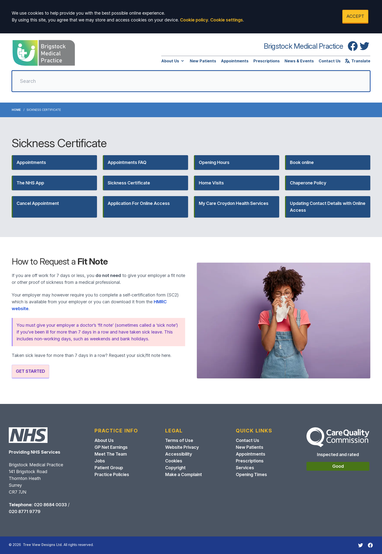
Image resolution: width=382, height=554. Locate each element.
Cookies (173, 460)
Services (245, 467)
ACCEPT (355, 16)
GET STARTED (30, 371)
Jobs (100, 460)
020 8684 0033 (50, 504)
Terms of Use (179, 440)
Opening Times (251, 474)
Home (16, 110)
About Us (173, 60)
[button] (54, 162)
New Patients (203, 60)
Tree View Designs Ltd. (43, 545)
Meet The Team (111, 454)
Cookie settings (226, 19)
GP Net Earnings (111, 447)
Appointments (234, 60)
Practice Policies (112, 474)
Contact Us (330, 60)
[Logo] (44, 53)
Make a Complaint (183, 474)
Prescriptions (266, 60)
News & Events (299, 60)
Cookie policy (194, 19)
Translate (357, 61)
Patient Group (109, 467)
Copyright (175, 467)
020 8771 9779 (24, 511)
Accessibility (178, 454)
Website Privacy (182, 447)
